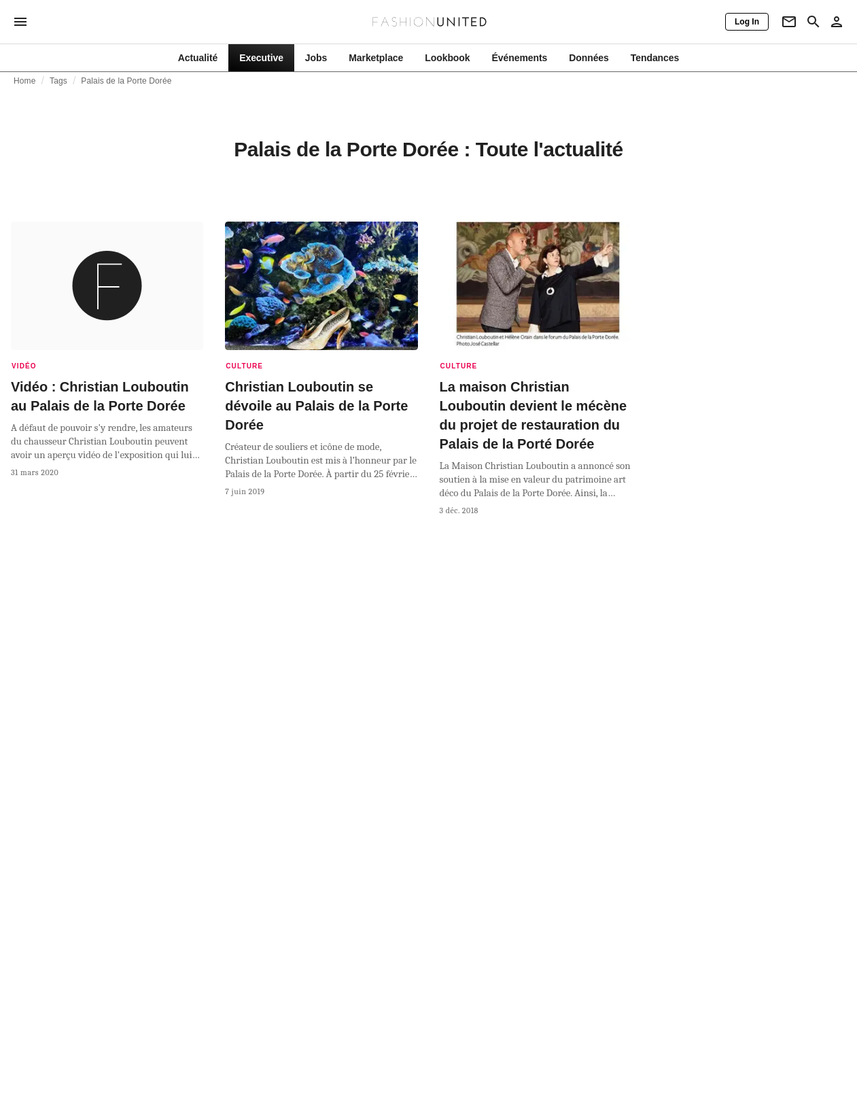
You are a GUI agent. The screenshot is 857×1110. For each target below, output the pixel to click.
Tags (58, 81)
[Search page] (813, 22)
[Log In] (747, 22)
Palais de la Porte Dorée (126, 81)
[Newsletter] (789, 22)
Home (25, 81)
